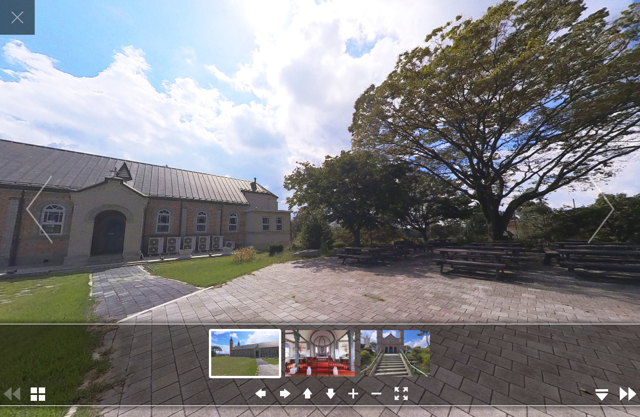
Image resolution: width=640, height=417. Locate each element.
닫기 (17, 17)
